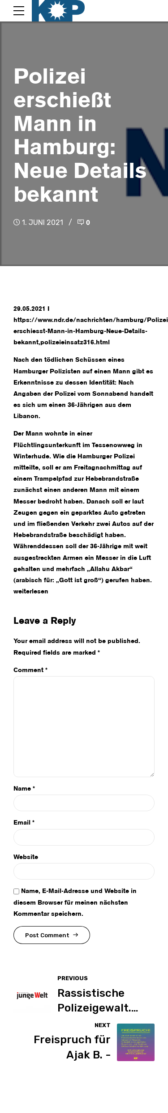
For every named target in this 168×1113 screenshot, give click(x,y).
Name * (24, 788)
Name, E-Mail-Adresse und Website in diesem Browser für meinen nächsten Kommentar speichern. (75, 902)
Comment (30, 670)
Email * (23, 822)
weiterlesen (30, 591)
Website (25, 857)
